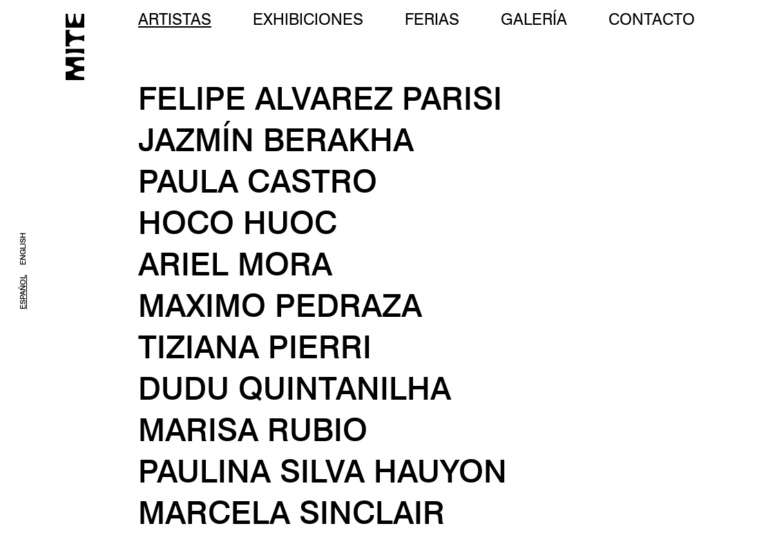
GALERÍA (534, 19)
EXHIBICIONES (308, 19)
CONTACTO (652, 19)
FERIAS (432, 19)
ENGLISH (23, 249)
